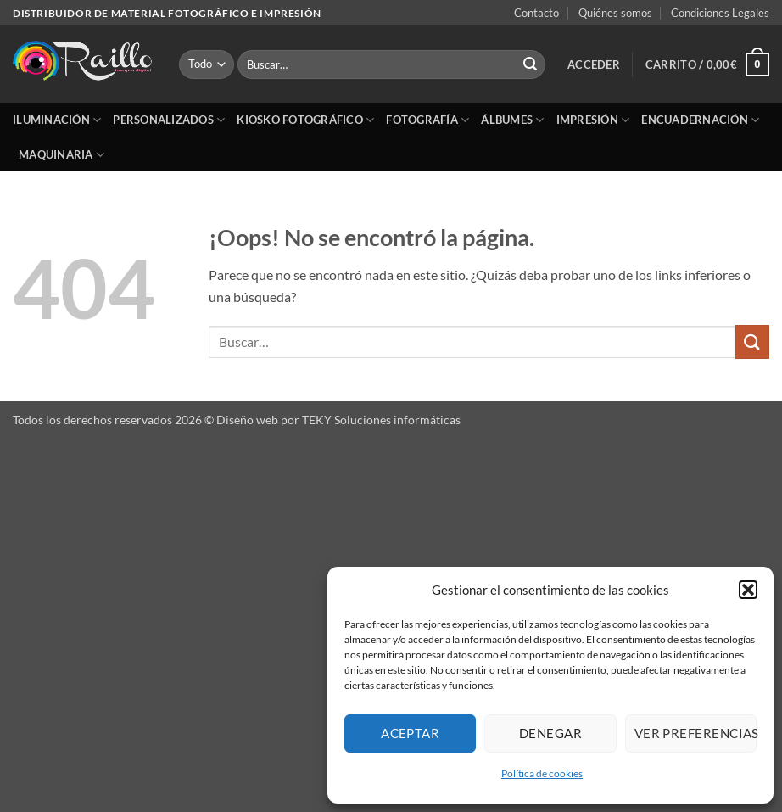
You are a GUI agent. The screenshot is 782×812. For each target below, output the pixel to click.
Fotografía (427, 120)
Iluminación (57, 120)
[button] (748, 589)
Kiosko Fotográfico (305, 120)
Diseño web (247, 419)
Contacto (536, 13)
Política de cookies (542, 773)
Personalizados (169, 120)
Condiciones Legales (720, 13)
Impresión (593, 120)
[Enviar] (530, 64)
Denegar (550, 733)
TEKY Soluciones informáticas (381, 419)
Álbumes (512, 120)
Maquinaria (61, 155)
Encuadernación (700, 120)
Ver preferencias (695, 733)
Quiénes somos (615, 13)
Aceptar (410, 733)
